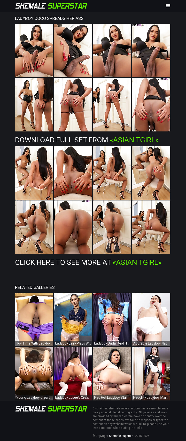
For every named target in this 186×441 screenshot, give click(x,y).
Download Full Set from (87, 140)
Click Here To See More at (88, 262)
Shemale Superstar (121, 436)
